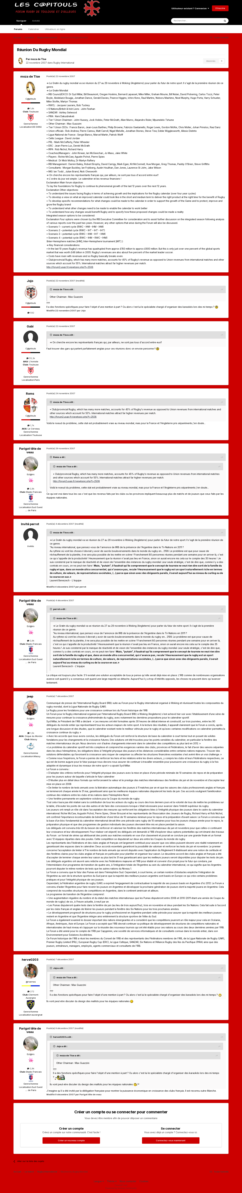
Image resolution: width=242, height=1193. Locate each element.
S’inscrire (220, 8)
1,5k (30, 733)
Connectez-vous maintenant (170, 1140)
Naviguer (21, 22)
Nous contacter (128, 1181)
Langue (99, 1181)
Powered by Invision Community (121, 1188)
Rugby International (63, 62)
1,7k (30, 425)
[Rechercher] (189, 20)
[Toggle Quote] (51, 289)
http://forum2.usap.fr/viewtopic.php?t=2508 (69, 267)
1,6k (30, 108)
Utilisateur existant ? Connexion (190, 8)
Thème (112, 1181)
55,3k (30, 358)
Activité (36, 20)
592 (30, 312)
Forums (18, 29)
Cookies (143, 1181)
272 (30, 991)
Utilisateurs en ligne (55, 29)
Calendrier (33, 29)
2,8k (30, 488)
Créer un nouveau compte (71, 1140)
